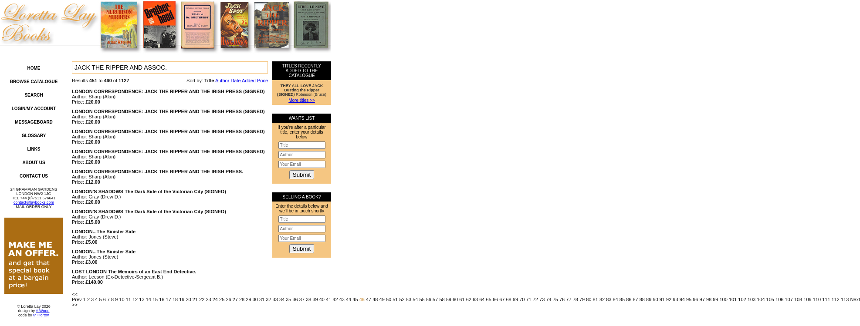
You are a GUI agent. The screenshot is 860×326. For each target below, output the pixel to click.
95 (688, 299)
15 (155, 299)
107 (788, 299)
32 (268, 299)
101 (733, 299)
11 (128, 299)
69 (515, 299)
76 (562, 299)
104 (761, 299)
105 (770, 299)
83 (608, 299)
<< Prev (77, 297)
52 (402, 299)
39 (315, 299)
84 (615, 299)
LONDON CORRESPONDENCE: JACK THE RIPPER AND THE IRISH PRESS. (157, 171)
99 (715, 299)
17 (168, 299)
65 (488, 299)
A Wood (42, 311)
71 (528, 299)
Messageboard (34, 122)
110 (817, 299)
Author (222, 80)
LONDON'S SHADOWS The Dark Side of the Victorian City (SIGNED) (149, 191)
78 (575, 299)
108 (798, 299)
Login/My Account (34, 108)
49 (382, 299)
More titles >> (301, 100)
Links (34, 149)
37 (302, 299)
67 (501, 299)
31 (261, 299)
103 (751, 299)
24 (215, 299)
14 (148, 299)
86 (628, 299)
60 (455, 299)
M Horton (41, 315)
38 (308, 299)
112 (836, 299)
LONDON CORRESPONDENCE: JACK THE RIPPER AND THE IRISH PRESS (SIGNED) (168, 91)
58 (441, 299)
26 (228, 299)
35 (288, 299)
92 (668, 299)
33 (275, 299)
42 (335, 299)
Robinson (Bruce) (301, 90)
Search (33, 95)
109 (807, 299)
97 (702, 299)
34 (281, 299)
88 (642, 299)
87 (635, 299)
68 (508, 299)
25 (221, 299)
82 (602, 299)
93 (675, 299)
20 (188, 299)
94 (682, 299)
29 (248, 299)
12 (135, 299)
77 (568, 299)
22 (201, 299)
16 (161, 299)
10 (121, 299)
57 (435, 299)
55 (421, 299)
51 (395, 299)
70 (522, 299)
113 (845, 299)
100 (724, 299)
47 (368, 299)
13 (141, 299)
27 (235, 299)
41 (328, 299)
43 (342, 299)
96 (695, 299)
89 (648, 299)
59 (448, 299)
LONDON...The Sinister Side (103, 231)
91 (662, 299)
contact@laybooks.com (34, 202)
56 (428, 299)
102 (742, 299)
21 (195, 299)
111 (826, 299)
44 (348, 299)
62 (468, 299)
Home (34, 68)
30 (255, 299)
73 (542, 299)
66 (495, 299)
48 (375, 299)
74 (548, 299)
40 (322, 299)
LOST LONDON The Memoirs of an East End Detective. (134, 271)
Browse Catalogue (34, 81)
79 (582, 299)
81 (595, 299)
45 (355, 299)
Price (262, 80)
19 (181, 299)
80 (588, 299)
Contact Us (34, 176)
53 (408, 299)
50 (388, 299)
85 (622, 299)
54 (415, 299)
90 (655, 299)
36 (295, 299)
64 (481, 299)
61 (461, 299)
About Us (33, 162)
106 (779, 299)
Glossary (34, 135)
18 (175, 299)
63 (475, 299)
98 (708, 299)
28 (241, 299)
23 (208, 299)
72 (535, 299)
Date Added (243, 80)
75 (555, 299)
